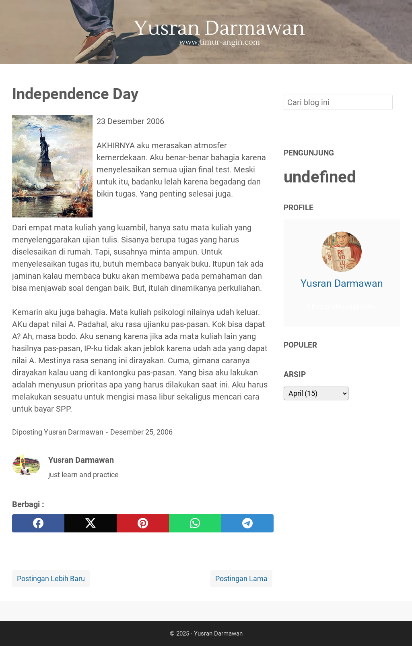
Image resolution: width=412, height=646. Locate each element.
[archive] (316, 393)
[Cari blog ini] (395, 78)
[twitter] (90, 523)
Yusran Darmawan (342, 283)
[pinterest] (143, 523)
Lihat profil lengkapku (341, 307)
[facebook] (38, 523)
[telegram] (247, 523)
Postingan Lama (241, 579)
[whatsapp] (195, 523)
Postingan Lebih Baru (51, 579)
